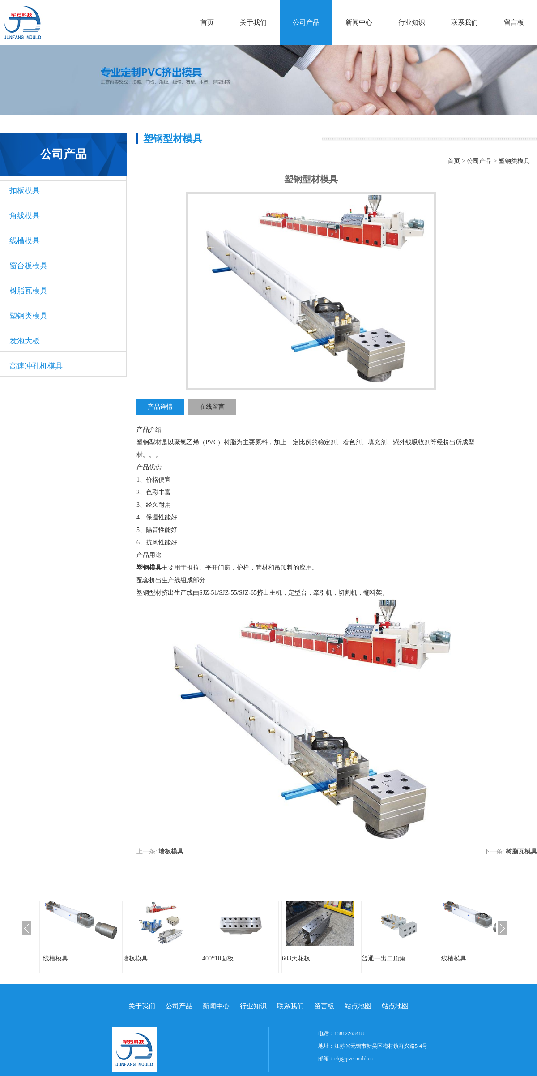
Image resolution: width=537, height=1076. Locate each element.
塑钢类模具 (28, 316)
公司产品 (306, 22)
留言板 (514, 22)
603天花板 (296, 958)
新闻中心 (358, 22)
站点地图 (358, 1006)
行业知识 (411, 22)
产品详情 (160, 406)
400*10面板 (218, 958)
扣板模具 (24, 190)
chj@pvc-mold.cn (353, 1058)
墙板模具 (170, 851)
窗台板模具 (28, 265)
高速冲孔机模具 (36, 366)
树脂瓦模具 (28, 291)
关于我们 (253, 22)
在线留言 (212, 406)
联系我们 (464, 22)
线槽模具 (24, 240)
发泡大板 (24, 341)
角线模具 (24, 215)
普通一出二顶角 (383, 958)
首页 (207, 22)
